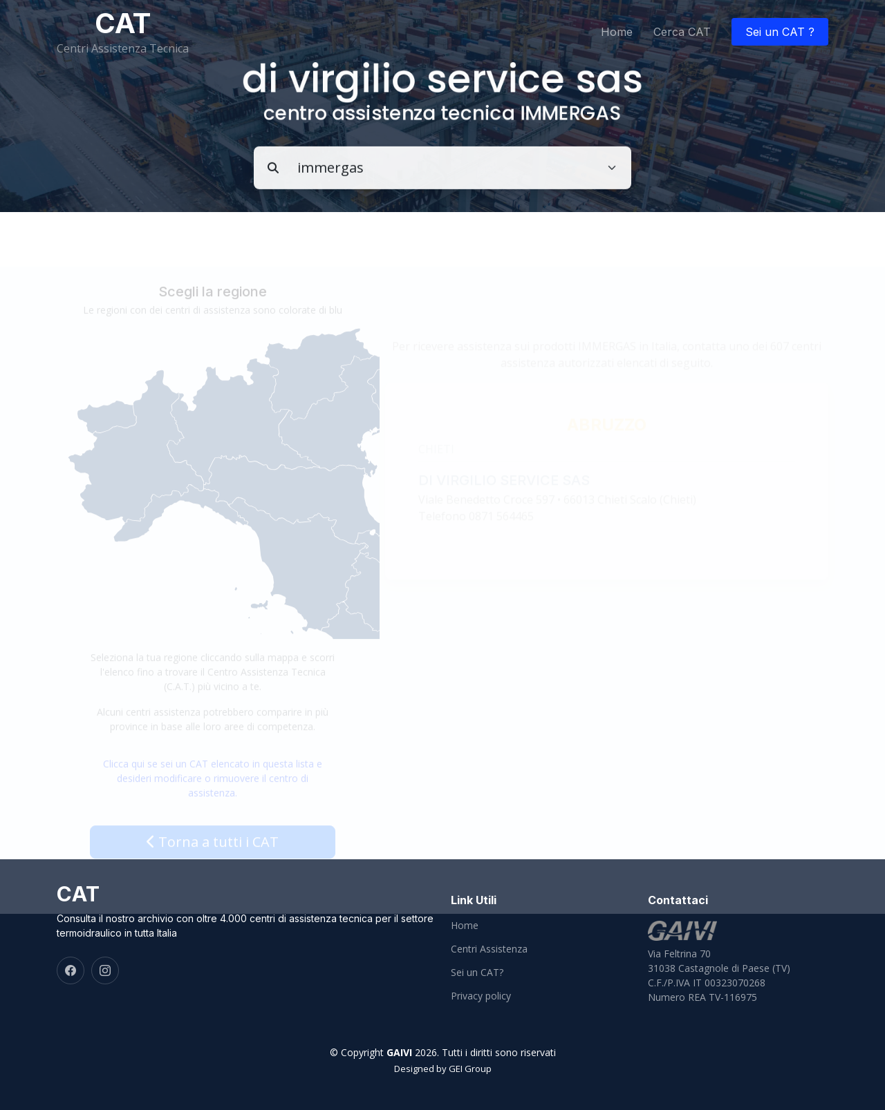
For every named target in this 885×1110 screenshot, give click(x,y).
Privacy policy (481, 996)
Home (617, 32)
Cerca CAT (682, 32)
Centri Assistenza (489, 949)
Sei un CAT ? (779, 32)
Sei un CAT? (477, 972)
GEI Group (470, 1068)
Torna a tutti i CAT (213, 854)
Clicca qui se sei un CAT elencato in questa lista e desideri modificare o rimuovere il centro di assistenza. (212, 791)
